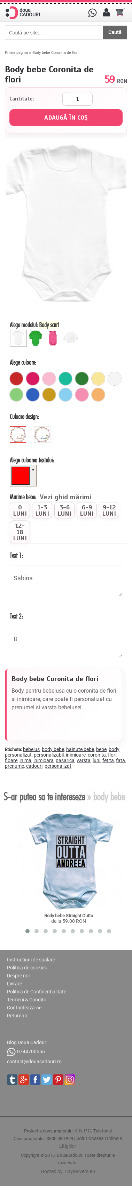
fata (120, 760)
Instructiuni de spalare (31, 959)
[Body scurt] (19, 332)
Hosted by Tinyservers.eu (68, 1171)
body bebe (53, 749)
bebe (101, 749)
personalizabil (49, 755)
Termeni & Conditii (26, 999)
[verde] (81, 378)
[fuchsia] (32, 378)
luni (96, 760)
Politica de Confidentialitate (36, 991)
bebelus (31, 749)
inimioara (43, 760)
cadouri (34, 766)
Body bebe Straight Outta (68, 915)
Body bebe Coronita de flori (55, 52)
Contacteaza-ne (24, 1007)
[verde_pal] (16, 394)
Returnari (17, 1015)
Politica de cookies (27, 967)
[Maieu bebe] (54, 332)
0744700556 (26, 1052)
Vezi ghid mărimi (65, 497)
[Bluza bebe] (71, 332)
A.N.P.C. (83, 1131)
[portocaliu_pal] (98, 394)
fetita (108, 760)
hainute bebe (80, 749)
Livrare (14, 983)
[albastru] (32, 394)
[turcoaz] (65, 378)
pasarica (65, 760)
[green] (43, 429)
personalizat (58, 766)
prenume (14, 766)
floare (11, 760)
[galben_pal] (98, 378)
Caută (115, 32)
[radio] (20, 510)
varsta (84, 760)
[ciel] (65, 394)
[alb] (114, 378)
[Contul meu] (106, 12)
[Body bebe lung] (36, 332)
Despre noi (18, 975)
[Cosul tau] (120, 12)
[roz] (81, 394)
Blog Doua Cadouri (27, 1042)
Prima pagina (16, 52)
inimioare (76, 755)
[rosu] (16, 378)
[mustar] (49, 394)
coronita (97, 755)
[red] (19, 429)
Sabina (66, 580)
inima (25, 760)
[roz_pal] (49, 378)
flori (112, 755)
